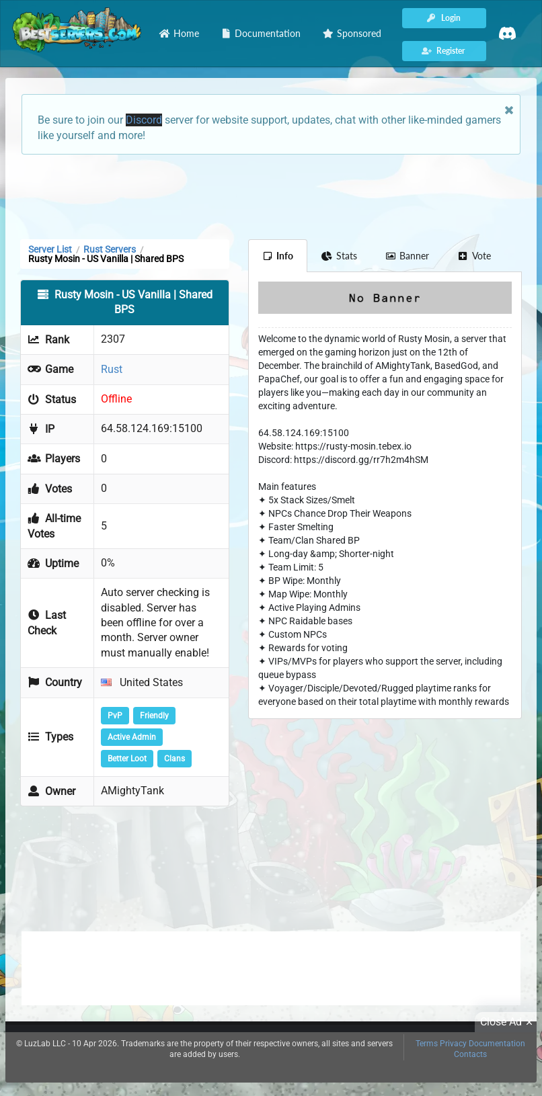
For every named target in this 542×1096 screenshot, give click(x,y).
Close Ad (508, 1022)
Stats (339, 255)
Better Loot (127, 758)
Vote (474, 255)
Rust (111, 369)
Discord (144, 120)
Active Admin (132, 737)
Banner (407, 255)
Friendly (154, 715)
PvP (115, 715)
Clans (174, 758)
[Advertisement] (271, 195)
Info (278, 255)
